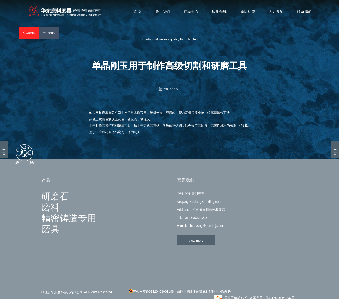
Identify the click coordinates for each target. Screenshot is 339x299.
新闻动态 (248, 11)
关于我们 (163, 11)
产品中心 (191, 11)
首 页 (138, 11)
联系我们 (304, 11)
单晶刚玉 (137, 113)
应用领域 (219, 11)
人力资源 (276, 11)
